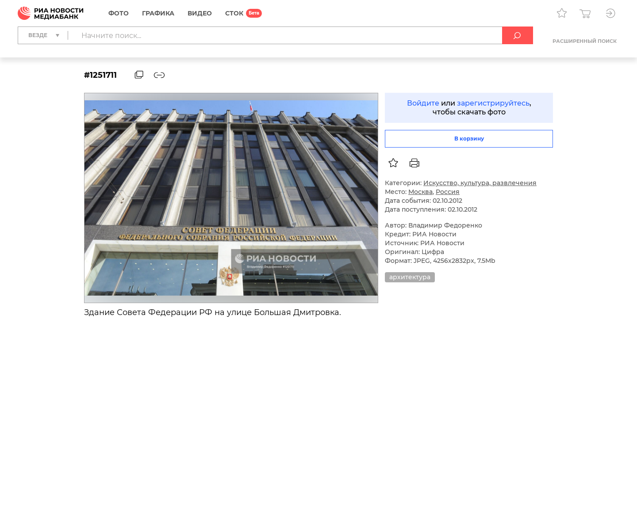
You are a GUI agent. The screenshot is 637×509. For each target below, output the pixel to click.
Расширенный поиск (585, 41)
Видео (200, 13)
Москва (420, 192)
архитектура (409, 277)
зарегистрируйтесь (493, 103)
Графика (158, 13)
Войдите (423, 103)
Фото (118, 13)
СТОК (234, 13)
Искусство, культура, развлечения (480, 183)
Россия (448, 192)
